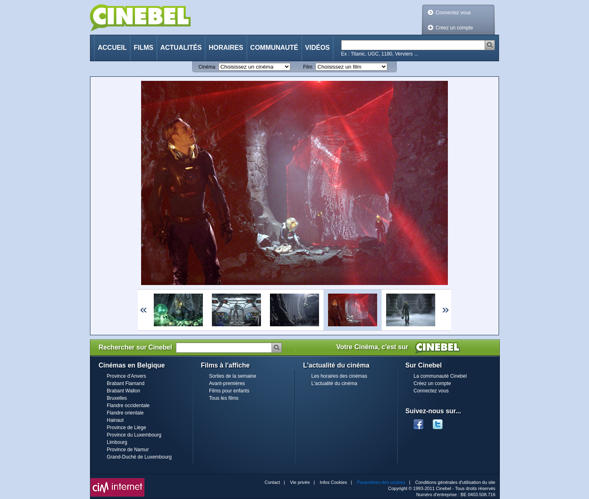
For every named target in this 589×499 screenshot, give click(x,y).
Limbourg (117, 442)
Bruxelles (117, 398)
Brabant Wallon (123, 391)
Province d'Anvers (126, 376)
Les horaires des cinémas (339, 376)
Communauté (274, 47)
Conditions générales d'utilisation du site (455, 482)
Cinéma (206, 67)
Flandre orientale (125, 413)
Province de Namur (128, 449)
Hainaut (115, 420)
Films (143, 47)
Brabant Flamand (125, 383)
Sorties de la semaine (232, 376)
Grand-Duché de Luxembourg (139, 457)
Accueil (112, 47)
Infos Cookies (333, 482)
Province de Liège (126, 427)
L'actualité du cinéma (334, 383)
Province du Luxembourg (134, 435)
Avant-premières (227, 383)
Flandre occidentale (128, 405)
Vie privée (300, 482)
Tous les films (223, 398)
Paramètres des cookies (381, 482)
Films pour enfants (229, 391)
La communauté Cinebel (440, 376)
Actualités (181, 47)
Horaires (226, 47)
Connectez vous (453, 13)
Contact (272, 482)
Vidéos (317, 47)
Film (307, 67)
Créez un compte (454, 28)
